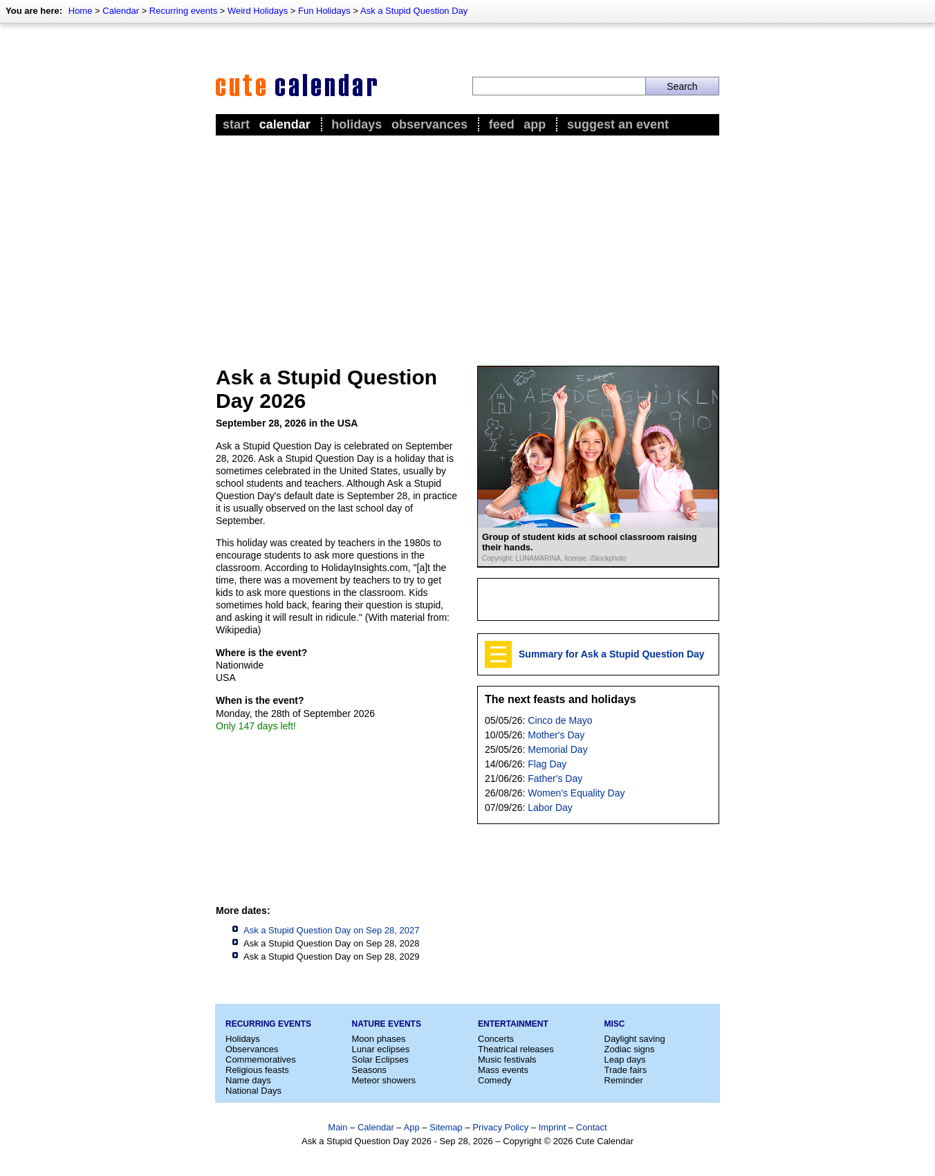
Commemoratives (260, 1059)
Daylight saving (634, 1039)
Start (236, 124)
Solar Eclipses (380, 1059)
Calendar (120, 11)
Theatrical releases (516, 1049)
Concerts (496, 1039)
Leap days (625, 1059)
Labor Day (550, 807)
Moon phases (379, 1039)
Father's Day (555, 778)
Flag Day (547, 763)
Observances (429, 124)
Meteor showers (384, 1080)
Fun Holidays (324, 11)
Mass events (503, 1070)
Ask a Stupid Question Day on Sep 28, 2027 (331, 930)
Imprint (552, 1127)
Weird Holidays (258, 11)
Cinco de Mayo (560, 720)
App (535, 124)
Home (80, 11)
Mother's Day (556, 734)
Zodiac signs (629, 1049)
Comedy (494, 1080)
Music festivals (507, 1059)
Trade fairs (625, 1070)
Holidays (356, 124)
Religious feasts (257, 1070)
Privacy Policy (500, 1127)
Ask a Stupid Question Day (413, 11)
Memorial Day (557, 749)
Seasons (369, 1070)
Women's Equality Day (576, 793)
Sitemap (446, 1127)
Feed (502, 124)
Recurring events (183, 11)
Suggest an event (618, 124)
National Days (253, 1090)
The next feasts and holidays (560, 699)
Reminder (623, 1080)
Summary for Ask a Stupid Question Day (612, 654)
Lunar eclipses (381, 1049)
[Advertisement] (467, 242)
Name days (248, 1080)
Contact (591, 1127)
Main (337, 1127)
